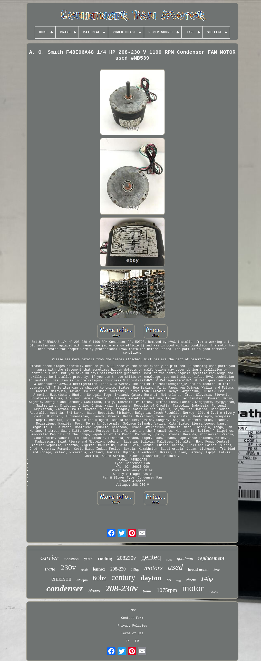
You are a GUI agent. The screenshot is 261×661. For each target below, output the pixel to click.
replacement (211, 558)
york (88, 558)
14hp (207, 578)
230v (68, 567)
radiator (213, 591)
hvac (216, 570)
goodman (185, 558)
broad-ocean (198, 569)
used (175, 567)
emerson (61, 578)
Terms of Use (132, 633)
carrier (49, 557)
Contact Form (132, 618)
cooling (105, 558)
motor (193, 588)
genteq (151, 557)
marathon (71, 559)
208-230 (118, 569)
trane (50, 569)
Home (132, 610)
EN (127, 641)
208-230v (122, 588)
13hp (135, 569)
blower (94, 591)
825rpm (82, 580)
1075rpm (167, 590)
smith (84, 570)
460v (178, 580)
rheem (191, 580)
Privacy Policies (132, 626)
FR (137, 641)
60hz (99, 578)
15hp (169, 559)
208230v (126, 558)
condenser (64, 588)
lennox (99, 569)
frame (147, 591)
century (123, 577)
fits (169, 580)
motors (153, 568)
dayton (150, 578)
